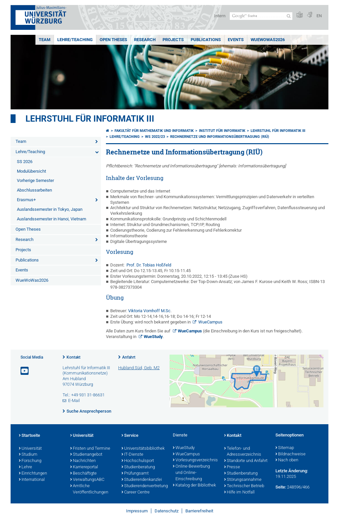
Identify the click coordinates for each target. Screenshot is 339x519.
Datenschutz (166, 510)
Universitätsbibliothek (143, 449)
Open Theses (113, 39)
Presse (232, 467)
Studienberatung (138, 467)
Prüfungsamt (135, 474)
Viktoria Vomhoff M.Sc (149, 310)
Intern (219, 15)
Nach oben (286, 460)
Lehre (25, 467)
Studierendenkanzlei (141, 480)
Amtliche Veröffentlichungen (89, 489)
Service (129, 436)
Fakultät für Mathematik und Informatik (154, 131)
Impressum (137, 510)
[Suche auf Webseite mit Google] (261, 16)
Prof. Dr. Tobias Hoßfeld (147, 264)
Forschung (30, 461)
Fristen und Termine (90, 449)
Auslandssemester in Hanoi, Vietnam (51, 218)
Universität (30, 449)
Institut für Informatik (222, 131)
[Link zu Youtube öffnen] (25, 371)
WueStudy (153, 336)
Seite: (280, 487)
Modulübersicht (31, 171)
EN (319, 15)
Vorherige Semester (35, 180)
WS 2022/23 (155, 137)
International (32, 480)
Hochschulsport (137, 461)
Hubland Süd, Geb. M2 (139, 367)
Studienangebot (86, 455)
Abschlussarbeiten (34, 190)
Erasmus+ (26, 199)
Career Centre (135, 492)
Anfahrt (128, 357)
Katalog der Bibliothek (194, 486)
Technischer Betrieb (244, 486)
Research (145, 39)
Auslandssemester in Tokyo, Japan (49, 209)
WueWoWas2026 (268, 39)
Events (236, 39)
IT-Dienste (132, 455)
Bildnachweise (290, 454)
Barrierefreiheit (199, 510)
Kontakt (73, 357)
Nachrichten (83, 461)
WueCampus (210, 321)
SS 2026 (24, 161)
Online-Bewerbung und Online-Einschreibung (191, 473)
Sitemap (284, 448)
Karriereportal (84, 467)
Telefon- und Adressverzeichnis (242, 452)
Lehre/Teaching (75, 39)
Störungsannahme (243, 480)
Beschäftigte (83, 474)
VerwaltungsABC (87, 480)
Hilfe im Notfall (239, 492)
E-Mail (74, 400)
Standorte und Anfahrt (245, 461)
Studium (28, 455)
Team (44, 39)
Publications (206, 39)
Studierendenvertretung (143, 486)
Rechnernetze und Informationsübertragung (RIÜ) (219, 137)
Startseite (29, 436)
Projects (173, 39)
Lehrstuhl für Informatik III (89, 119)
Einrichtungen (33, 474)
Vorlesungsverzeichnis (195, 460)
